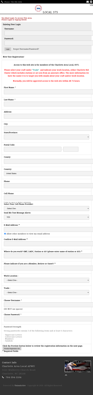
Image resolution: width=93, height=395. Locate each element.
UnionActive (20, 386)
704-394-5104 (16, 2)
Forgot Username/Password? (26, 49)
